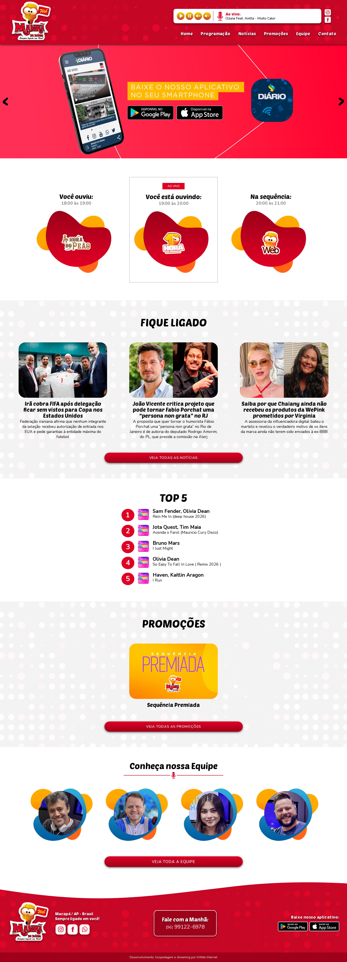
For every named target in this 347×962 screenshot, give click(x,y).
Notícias (247, 33)
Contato (327, 33)
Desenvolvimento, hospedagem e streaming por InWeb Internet (173, 957)
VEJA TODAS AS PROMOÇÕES (173, 726)
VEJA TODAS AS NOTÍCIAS (173, 457)
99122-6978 (185, 923)
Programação (215, 33)
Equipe (303, 33)
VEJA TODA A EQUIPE (173, 861)
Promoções (276, 33)
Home (187, 33)
